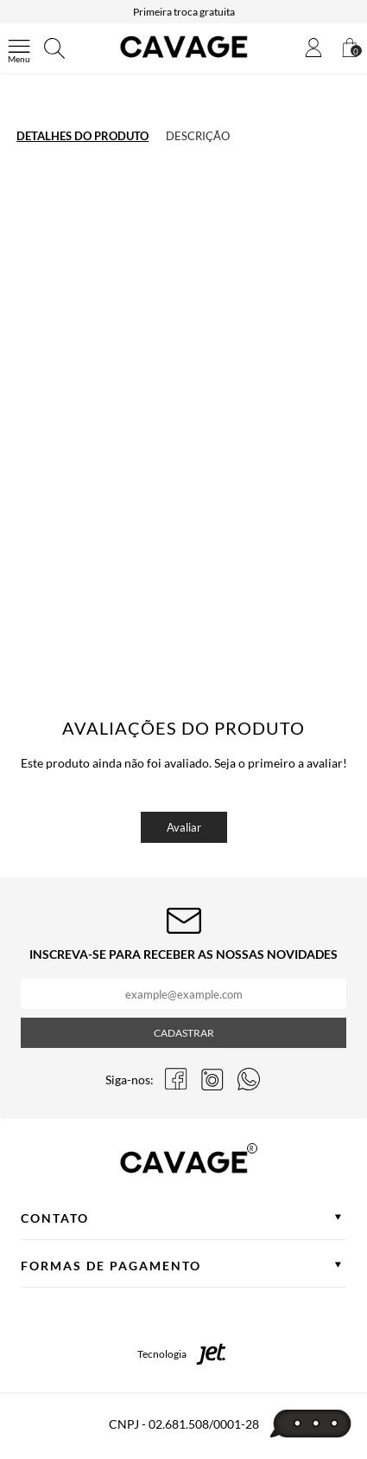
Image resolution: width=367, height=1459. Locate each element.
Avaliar (184, 827)
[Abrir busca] (54, 48)
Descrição (198, 136)
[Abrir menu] (19, 48)
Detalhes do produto (82, 136)
